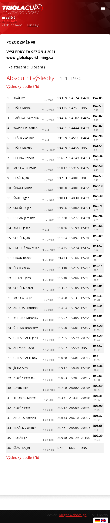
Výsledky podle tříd (22, 86)
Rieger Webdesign (72, 515)
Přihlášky (32, 25)
